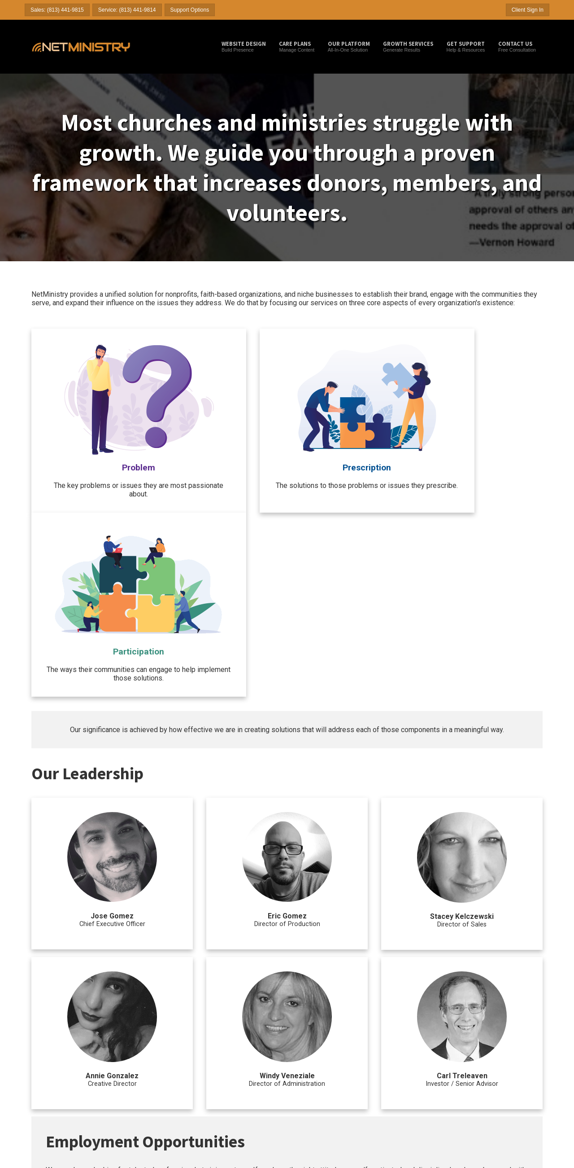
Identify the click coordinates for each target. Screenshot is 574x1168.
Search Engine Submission (322, 1059)
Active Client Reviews (54, 1106)
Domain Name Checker (231, 1067)
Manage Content (296, 46)
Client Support (491, 1041)
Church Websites (49, 1067)
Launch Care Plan (138, 1059)
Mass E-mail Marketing (318, 1090)
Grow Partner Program (143, 1090)
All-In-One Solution (349, 46)
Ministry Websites (50, 1075)
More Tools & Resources (227, 1045)
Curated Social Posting (318, 1082)
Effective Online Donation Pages (240, 1090)
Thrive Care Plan (137, 1067)
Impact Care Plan (137, 1075)
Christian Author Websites (58, 1090)
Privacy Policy (483, 1105)
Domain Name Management (411, 1059)
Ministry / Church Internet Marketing (323, 1045)
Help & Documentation (493, 1051)
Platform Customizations (407, 1113)
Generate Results (408, 46)
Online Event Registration (408, 1090)
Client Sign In (528, 10)
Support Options (189, 10)
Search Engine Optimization (323, 1067)
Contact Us (480, 1059)
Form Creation (396, 1098)
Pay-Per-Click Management (323, 1075)
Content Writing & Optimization (326, 1098)
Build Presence (244, 46)
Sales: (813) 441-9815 (57, 10)
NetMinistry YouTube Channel (238, 1098)
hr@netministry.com (474, 965)
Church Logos (396, 1106)
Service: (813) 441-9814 (127, 10)
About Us (478, 1067)
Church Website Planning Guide (240, 1082)
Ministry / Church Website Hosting (146, 1045)
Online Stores (395, 1082)
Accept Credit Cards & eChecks (414, 1121)
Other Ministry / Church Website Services (418, 1045)
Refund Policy (483, 1098)
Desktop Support (224, 1075)
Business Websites (51, 1082)
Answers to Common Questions (65, 1098)
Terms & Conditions (489, 1082)
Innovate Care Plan (139, 1082)
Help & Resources (466, 46)
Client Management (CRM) (409, 1075)
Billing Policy (482, 1090)
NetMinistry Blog (223, 1059)
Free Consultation (517, 46)
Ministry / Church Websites (58, 1045)
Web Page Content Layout (409, 1067)
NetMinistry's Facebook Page (237, 1106)
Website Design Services (57, 1059)
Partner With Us (485, 1074)
